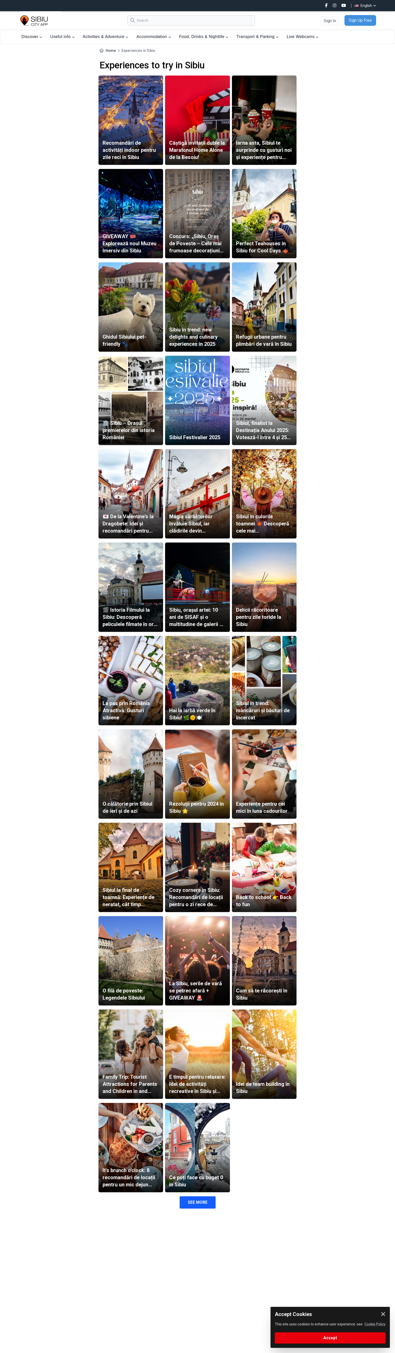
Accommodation (154, 36)
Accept (330, 1337)
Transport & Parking (258, 36)
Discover (31, 36)
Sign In (330, 20)
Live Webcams (302, 36)
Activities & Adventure (105, 36)
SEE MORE (197, 1202)
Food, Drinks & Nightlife (203, 36)
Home (111, 50)
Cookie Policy (375, 1324)
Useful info (62, 36)
